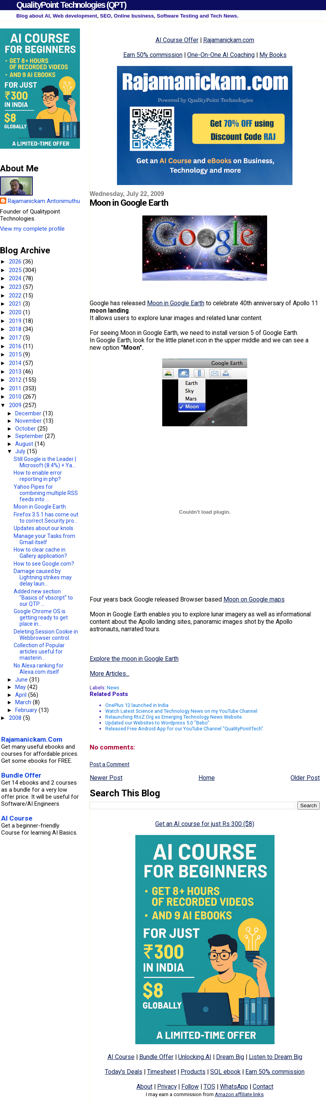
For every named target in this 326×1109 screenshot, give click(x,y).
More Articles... (109, 673)
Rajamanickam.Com (31, 739)
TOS (209, 1086)
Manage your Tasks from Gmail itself (44, 539)
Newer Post (106, 777)
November (29, 421)
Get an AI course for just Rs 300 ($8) (204, 824)
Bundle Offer (156, 1057)
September (30, 436)
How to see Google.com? (44, 564)
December (29, 413)
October (26, 428)
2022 (16, 295)
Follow (190, 1086)
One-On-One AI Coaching (221, 55)
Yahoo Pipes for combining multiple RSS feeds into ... (46, 493)
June (22, 679)
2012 (16, 379)
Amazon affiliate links (239, 1094)
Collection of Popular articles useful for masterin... (39, 651)
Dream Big (230, 1057)
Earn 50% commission (152, 55)
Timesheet (161, 1071)
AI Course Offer (177, 40)
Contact (263, 1086)
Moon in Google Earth (175, 303)
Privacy (167, 1086)
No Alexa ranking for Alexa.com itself (39, 668)
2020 (16, 312)
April (21, 695)
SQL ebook (225, 1071)
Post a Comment (109, 764)
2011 (16, 388)
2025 (16, 270)
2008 (16, 717)
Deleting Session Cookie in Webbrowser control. (46, 634)
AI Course (121, 1057)
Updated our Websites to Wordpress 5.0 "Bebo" (157, 723)
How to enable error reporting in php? (38, 476)
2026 (16, 261)
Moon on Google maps (254, 599)
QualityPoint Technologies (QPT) (71, 5)
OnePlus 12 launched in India (136, 705)
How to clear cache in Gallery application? (40, 552)
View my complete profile (32, 228)
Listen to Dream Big (275, 1057)
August (25, 444)
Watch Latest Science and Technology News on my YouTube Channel (181, 711)
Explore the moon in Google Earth (134, 658)
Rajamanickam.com (228, 40)
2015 (16, 354)
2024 (16, 278)
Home (206, 777)
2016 (16, 346)
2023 (16, 286)
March (24, 702)
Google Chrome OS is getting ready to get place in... (41, 617)
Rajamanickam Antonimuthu (44, 201)
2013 (16, 371)
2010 (16, 396)
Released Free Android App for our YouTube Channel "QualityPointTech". (184, 729)
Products (193, 1071)
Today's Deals (123, 1071)
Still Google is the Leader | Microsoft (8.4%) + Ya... (45, 462)
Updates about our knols (43, 528)
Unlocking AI (194, 1057)
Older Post (305, 777)
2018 (16, 329)
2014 (16, 363)
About (144, 1086)
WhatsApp (234, 1086)
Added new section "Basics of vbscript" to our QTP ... (43, 597)
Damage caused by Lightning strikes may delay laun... (43, 577)
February (27, 710)
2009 (16, 405)
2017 (16, 337)
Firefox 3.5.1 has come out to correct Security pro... (46, 517)
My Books (273, 55)
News (113, 688)
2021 (16, 303)
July (21, 451)
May (21, 687)
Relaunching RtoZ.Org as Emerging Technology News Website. (174, 717)
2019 (16, 320)
